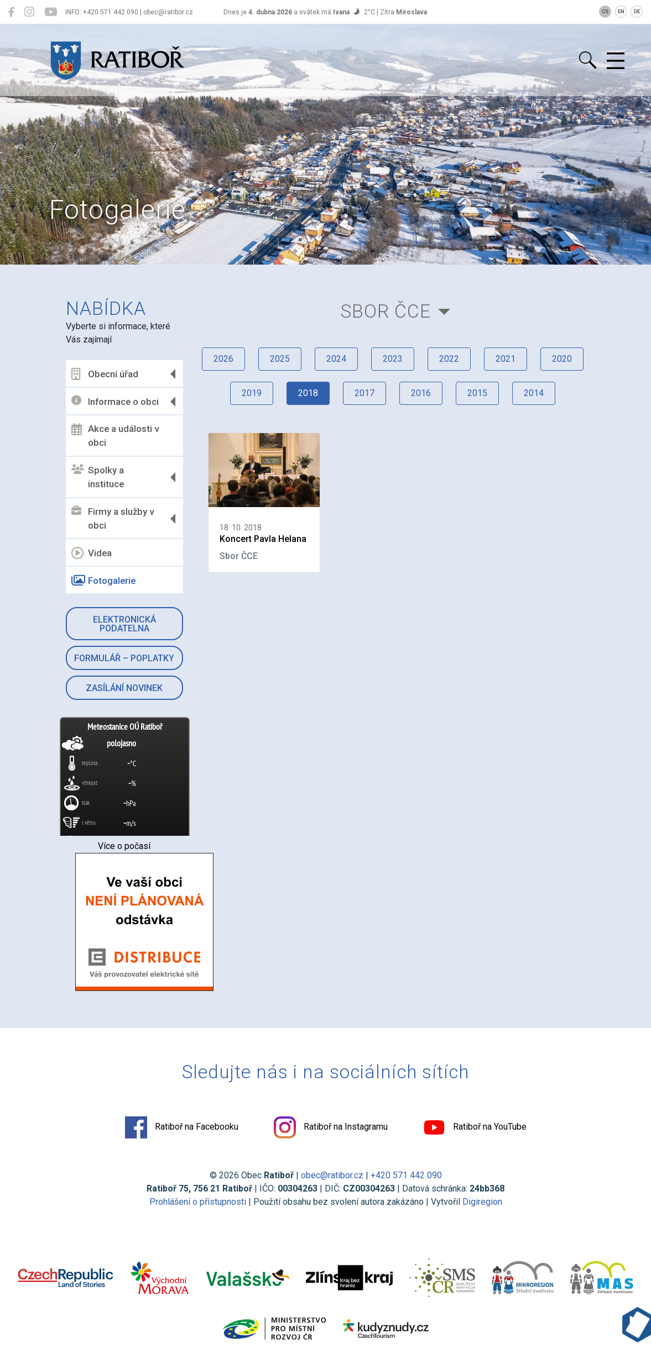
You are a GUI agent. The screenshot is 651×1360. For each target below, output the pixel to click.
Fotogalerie (103, 580)
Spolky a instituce (97, 477)
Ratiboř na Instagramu (331, 1127)
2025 (280, 359)
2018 (308, 393)
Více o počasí (124, 846)
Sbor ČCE (386, 311)
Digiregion (482, 1201)
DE (637, 11)
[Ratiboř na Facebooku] (11, 12)
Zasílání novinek (124, 688)
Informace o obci (115, 401)
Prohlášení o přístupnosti (197, 1201)
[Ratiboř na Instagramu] (29, 12)
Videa (91, 553)
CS (605, 11)
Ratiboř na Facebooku (181, 1127)
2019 (252, 393)
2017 (364, 393)
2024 (336, 359)
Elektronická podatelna (124, 624)
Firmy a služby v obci (112, 518)
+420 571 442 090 (406, 1175)
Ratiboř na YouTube (475, 1127)
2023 (393, 359)
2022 (449, 359)
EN (621, 11)
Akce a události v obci (115, 436)
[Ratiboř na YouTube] (50, 12)
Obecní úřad (104, 374)
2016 (421, 393)
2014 (534, 393)
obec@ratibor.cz (332, 1175)
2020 (562, 359)
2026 (223, 359)
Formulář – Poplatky (124, 658)
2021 (505, 359)
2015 (477, 393)
